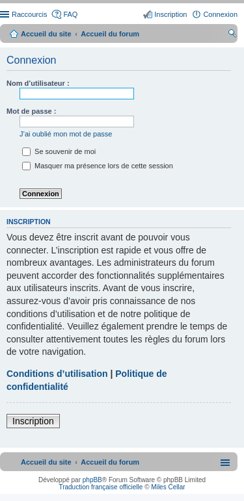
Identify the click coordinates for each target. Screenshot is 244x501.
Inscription (33, 421)
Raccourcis (29, 14)
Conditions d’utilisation (57, 373)
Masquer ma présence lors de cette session (97, 166)
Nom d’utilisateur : (38, 83)
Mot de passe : (31, 111)
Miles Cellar (168, 487)
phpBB (92, 479)
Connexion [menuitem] (220, 14)
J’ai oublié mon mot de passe (66, 134)
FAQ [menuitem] (70, 14)
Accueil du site (46, 34)
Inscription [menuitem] (170, 14)
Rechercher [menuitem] (232, 35)
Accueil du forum (110, 34)
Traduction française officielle (100, 487)
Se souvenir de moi (59, 151)
